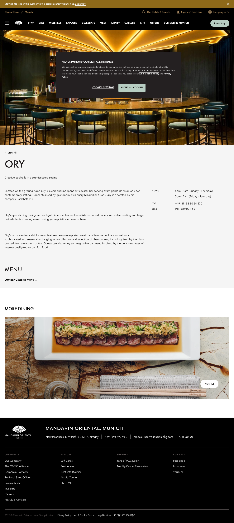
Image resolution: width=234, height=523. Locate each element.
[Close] (228, 4)
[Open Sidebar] (7, 23)
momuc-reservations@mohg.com (153, 437)
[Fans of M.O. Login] (128, 461)
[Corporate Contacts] (16, 472)
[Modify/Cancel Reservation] (133, 466)
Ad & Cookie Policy (149, 74)
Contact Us (186, 437)
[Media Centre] (69, 477)
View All (12, 152)
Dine (42, 23)
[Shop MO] (66, 483)
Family (115, 23)
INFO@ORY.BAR (185, 209)
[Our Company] (13, 461)
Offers (155, 23)
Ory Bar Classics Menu (21, 280)
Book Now (80, 3)
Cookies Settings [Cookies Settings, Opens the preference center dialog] (103, 87)
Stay (31, 23)
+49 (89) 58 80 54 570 (188, 203)
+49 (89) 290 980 (116, 437)
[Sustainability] (12, 483)
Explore (71, 23)
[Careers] (9, 494)
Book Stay (220, 23)
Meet (103, 23)
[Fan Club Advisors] (15, 500)
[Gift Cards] (67, 461)
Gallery (129, 23)
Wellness (55, 23)
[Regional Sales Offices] (18, 477)
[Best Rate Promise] (71, 472)
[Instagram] (178, 466)
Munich (28, 12)
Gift (143, 23)
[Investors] (10, 488)
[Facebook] (179, 461)
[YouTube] (178, 472)
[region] (118, 75)
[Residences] (67, 466)
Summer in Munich (176, 23)
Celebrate (88, 23)
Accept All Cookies (132, 87)
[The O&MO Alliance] (17, 466)
